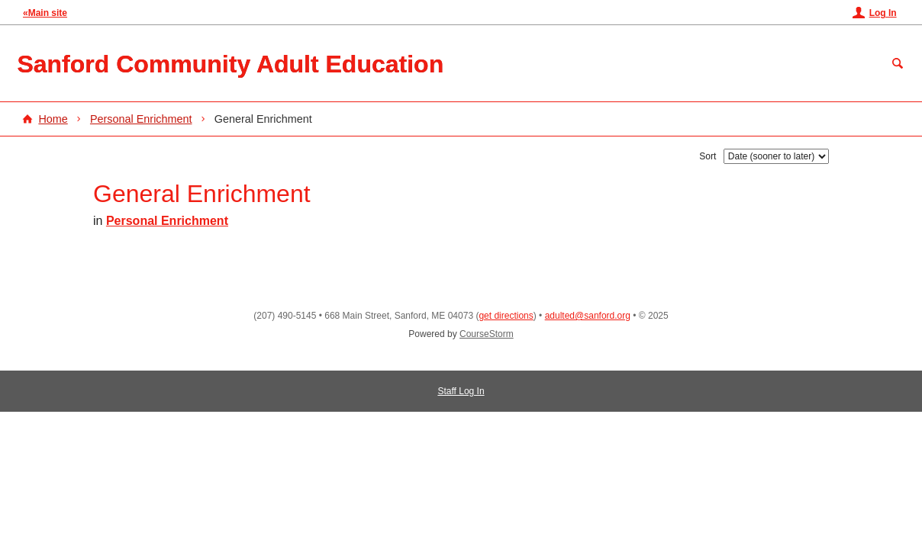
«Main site (45, 13)
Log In (883, 13)
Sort (707, 156)
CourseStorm (486, 334)
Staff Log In (460, 391)
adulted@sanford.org (587, 315)
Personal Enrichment (141, 119)
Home (52, 119)
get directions (506, 315)
